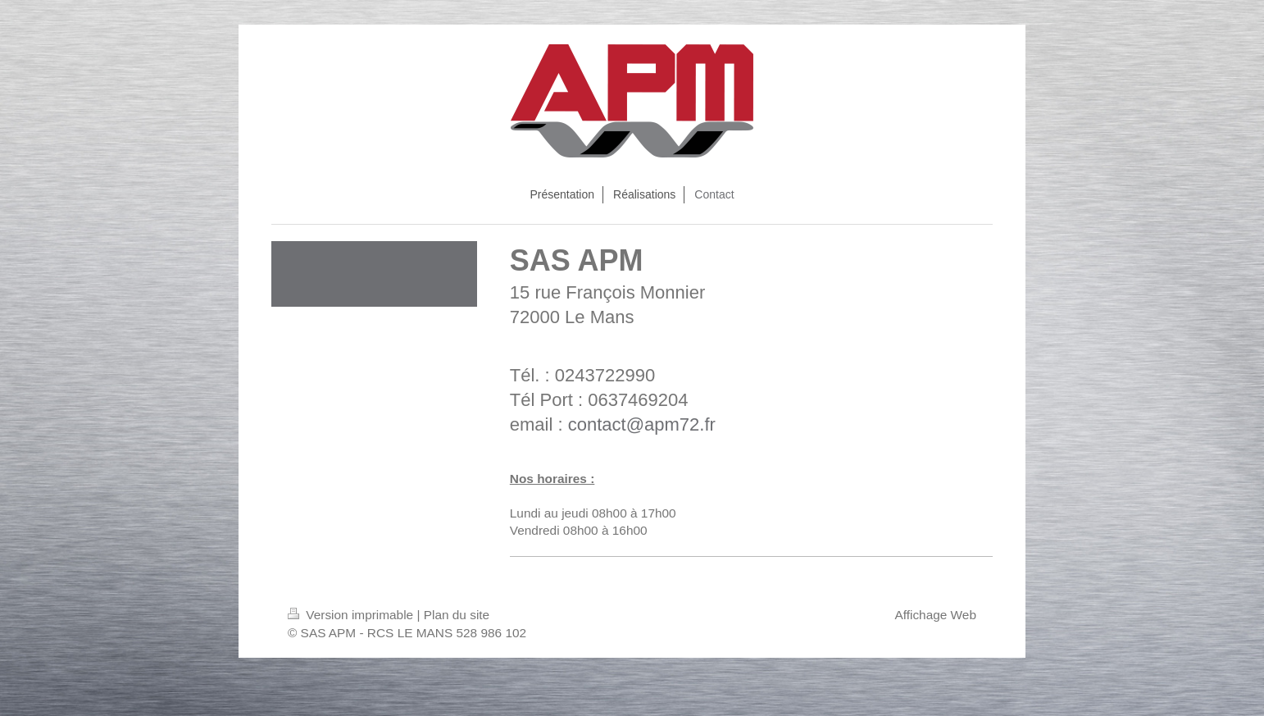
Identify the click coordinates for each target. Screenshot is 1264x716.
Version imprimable (352, 615)
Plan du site (456, 615)
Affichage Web (935, 615)
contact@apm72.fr (642, 424)
